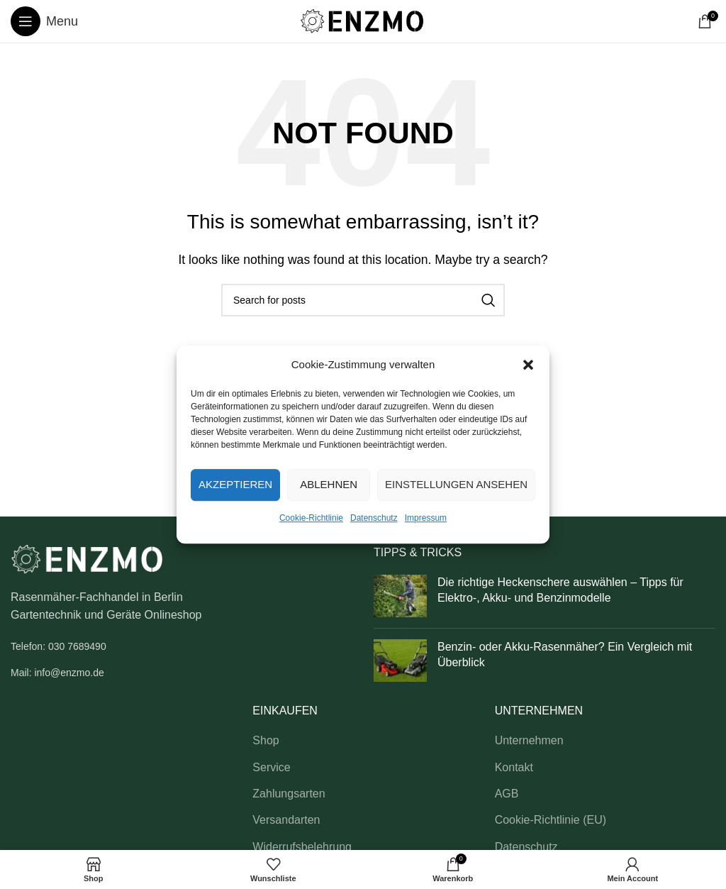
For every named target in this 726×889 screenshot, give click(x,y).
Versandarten (286, 820)
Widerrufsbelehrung (302, 847)
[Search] (363, 300)
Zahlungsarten (288, 794)
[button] (528, 365)
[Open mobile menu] (44, 21)
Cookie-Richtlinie (311, 518)
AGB (507, 794)
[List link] (181, 646)
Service (271, 767)
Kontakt (514, 767)
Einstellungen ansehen (456, 484)
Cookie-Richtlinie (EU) (550, 820)
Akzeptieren (235, 484)
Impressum (426, 518)
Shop (265, 740)
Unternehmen (529, 740)
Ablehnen (328, 484)
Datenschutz (374, 518)
